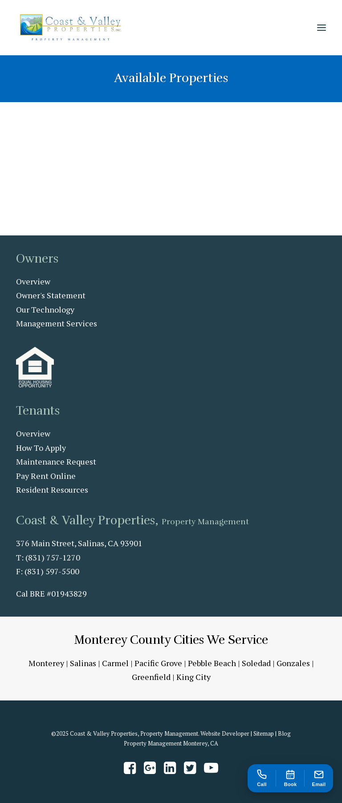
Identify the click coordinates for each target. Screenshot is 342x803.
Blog (284, 733)
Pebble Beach (212, 663)
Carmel (115, 663)
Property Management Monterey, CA (171, 743)
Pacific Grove (158, 663)
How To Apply (41, 447)
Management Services (56, 323)
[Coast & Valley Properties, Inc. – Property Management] (70, 27)
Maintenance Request (56, 461)
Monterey (46, 663)
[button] (321, 27)
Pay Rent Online (46, 475)
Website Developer (224, 733)
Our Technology (45, 309)
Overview (33, 281)
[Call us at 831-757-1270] (262, 778)
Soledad (256, 663)
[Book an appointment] (290, 778)
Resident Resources (52, 489)
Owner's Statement (51, 295)
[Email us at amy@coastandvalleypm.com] (319, 778)
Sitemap (263, 733)
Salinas (83, 663)
